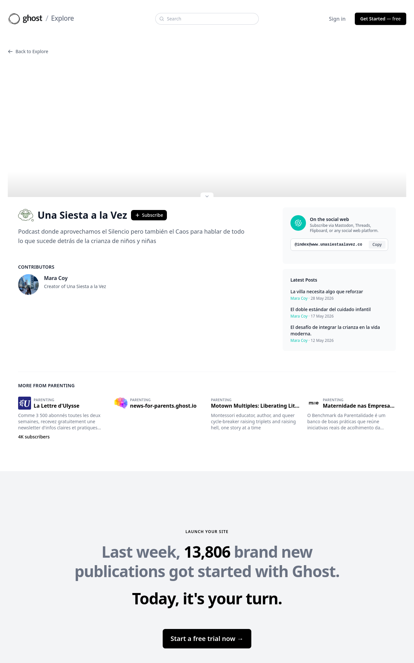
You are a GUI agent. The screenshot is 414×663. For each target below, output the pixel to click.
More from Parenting (46, 385)
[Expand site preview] (207, 197)
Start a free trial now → (207, 638)
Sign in (337, 18)
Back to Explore (28, 51)
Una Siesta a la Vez (72, 215)
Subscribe (149, 215)
